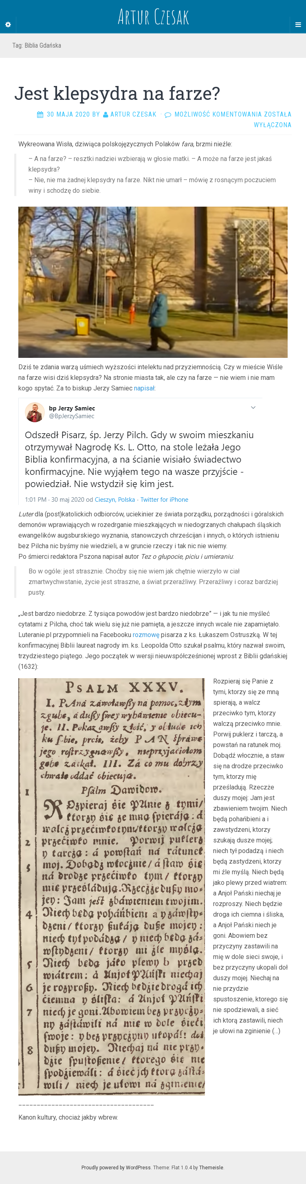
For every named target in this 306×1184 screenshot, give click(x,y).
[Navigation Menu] (298, 25)
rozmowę (146, 635)
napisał (143, 388)
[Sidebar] (8, 25)
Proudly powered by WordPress (116, 1168)
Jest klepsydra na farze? (117, 93)
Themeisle (211, 1168)
